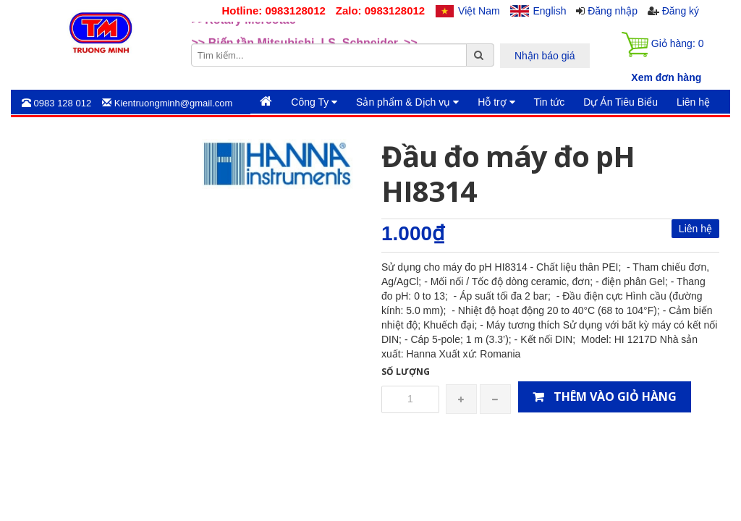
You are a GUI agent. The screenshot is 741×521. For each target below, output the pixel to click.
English (550, 11)
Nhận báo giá (545, 56)
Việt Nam (479, 11)
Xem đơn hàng (666, 77)
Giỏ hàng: (662, 44)
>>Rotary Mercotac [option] (244, 32)
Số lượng (405, 371)
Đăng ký (680, 11)
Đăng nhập (613, 11)
